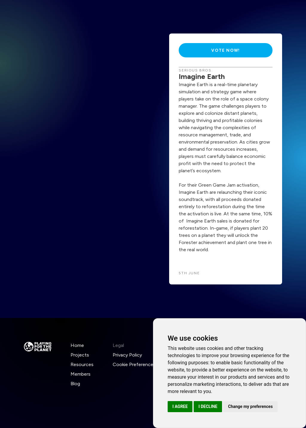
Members (81, 374)
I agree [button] (180, 406)
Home (77, 345)
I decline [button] (207, 406)
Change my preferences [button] (250, 406)
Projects (80, 355)
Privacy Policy (127, 355)
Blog (75, 383)
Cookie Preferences (134, 364)
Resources (82, 364)
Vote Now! (225, 50)
